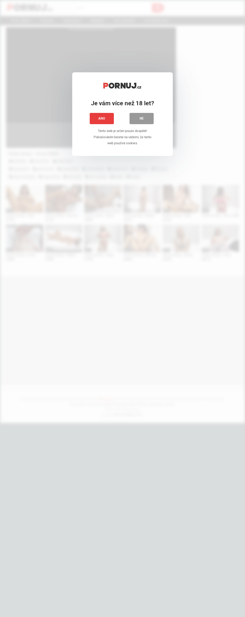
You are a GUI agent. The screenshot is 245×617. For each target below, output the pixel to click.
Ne (142, 118)
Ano (101, 118)
